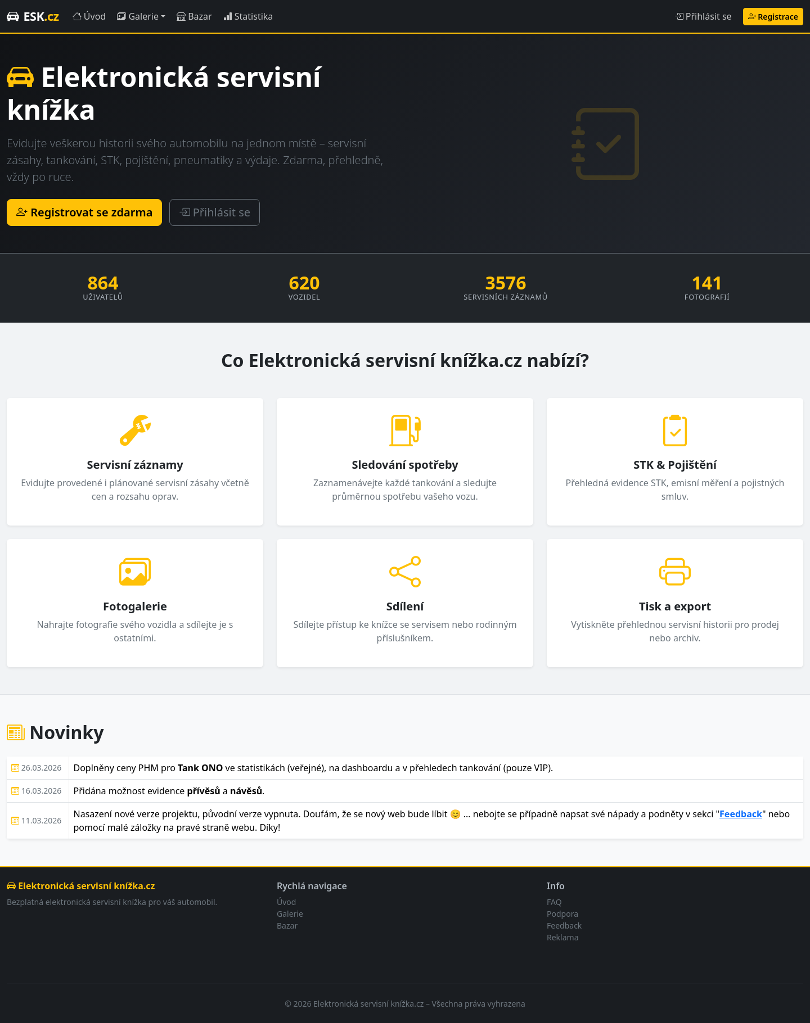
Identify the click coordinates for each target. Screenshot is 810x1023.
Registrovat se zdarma (84, 212)
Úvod (89, 16)
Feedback (740, 814)
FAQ (554, 902)
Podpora (562, 913)
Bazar (194, 16)
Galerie (138, 16)
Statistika (248, 16)
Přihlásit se (703, 16)
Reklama (563, 937)
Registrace (773, 16)
